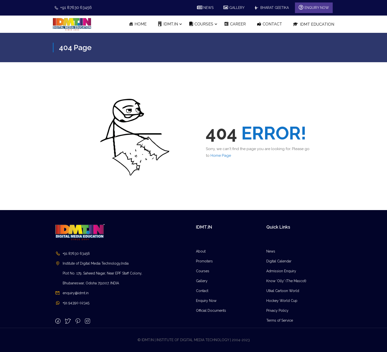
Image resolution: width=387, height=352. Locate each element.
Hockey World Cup (281, 333)
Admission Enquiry (281, 304)
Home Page (221, 155)
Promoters (204, 294)
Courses (202, 304)
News (270, 284)
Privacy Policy (277, 343)
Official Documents (211, 343)
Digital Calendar (278, 294)
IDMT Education (313, 24)
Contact (202, 324)
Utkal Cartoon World (282, 324)
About (201, 284)
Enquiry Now (206, 333)
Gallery (202, 314)
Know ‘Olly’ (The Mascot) (286, 314)
